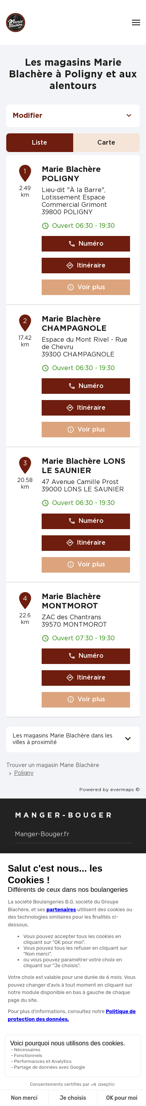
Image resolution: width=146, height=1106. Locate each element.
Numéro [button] (86, 244)
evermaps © (125, 789)
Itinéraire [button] (86, 265)
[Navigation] (136, 22)
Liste (39, 143)
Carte (106, 143)
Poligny (23, 773)
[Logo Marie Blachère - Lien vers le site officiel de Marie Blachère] (15, 22)
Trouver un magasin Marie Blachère (52, 765)
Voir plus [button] (86, 287)
